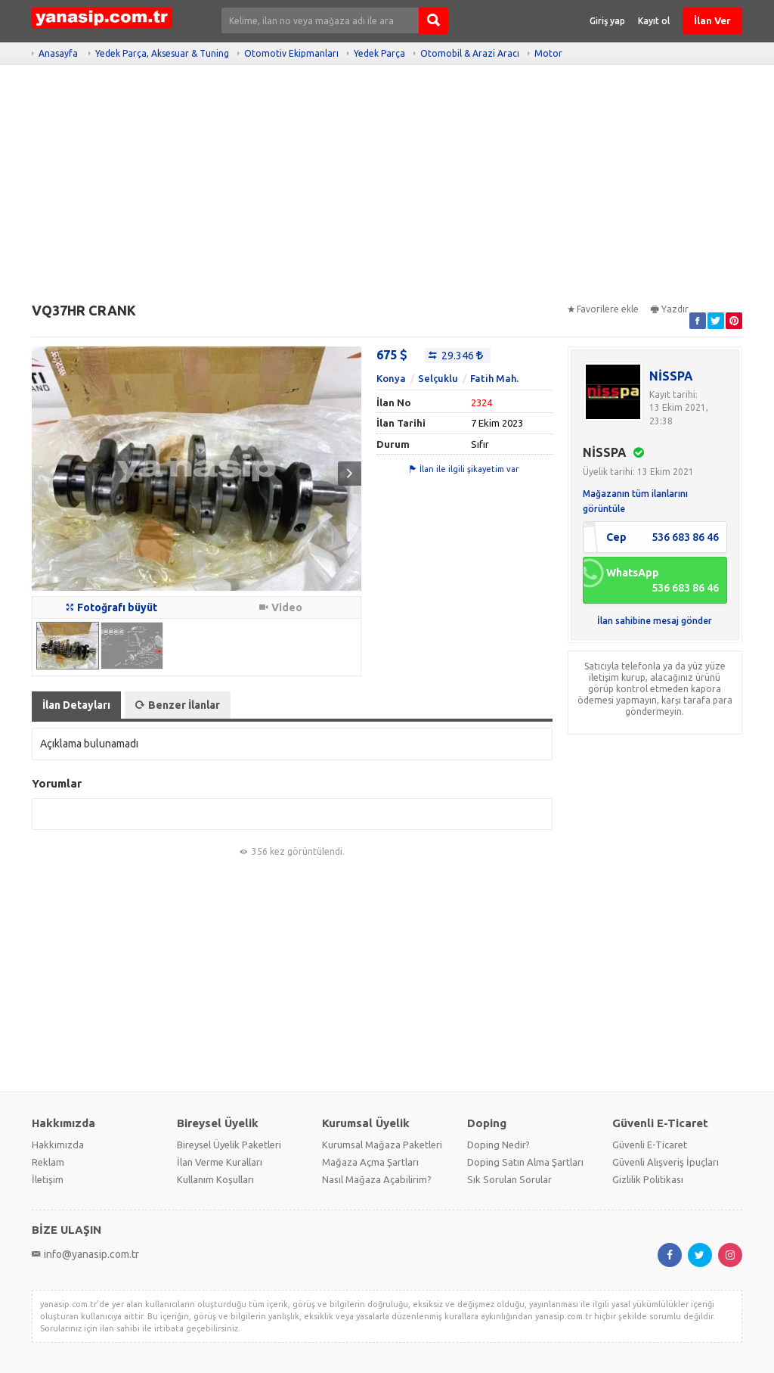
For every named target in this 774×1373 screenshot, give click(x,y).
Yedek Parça (379, 53)
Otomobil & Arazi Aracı (469, 53)
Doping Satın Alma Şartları (525, 1162)
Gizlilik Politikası (647, 1179)
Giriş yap (607, 21)
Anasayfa (58, 53)
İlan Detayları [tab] (76, 705)
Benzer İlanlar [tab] (177, 705)
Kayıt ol (654, 21)
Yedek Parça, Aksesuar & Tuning (162, 53)
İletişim (47, 1179)
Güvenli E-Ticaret (649, 1144)
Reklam (48, 1162)
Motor (548, 53)
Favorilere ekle (603, 309)
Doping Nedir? (498, 1144)
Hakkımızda (58, 1144)
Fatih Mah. (494, 378)
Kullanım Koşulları (215, 1179)
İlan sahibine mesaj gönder (654, 621)
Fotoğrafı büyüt (112, 607)
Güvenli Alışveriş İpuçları (665, 1162)
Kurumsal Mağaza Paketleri (382, 1144)
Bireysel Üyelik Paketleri (229, 1144)
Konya (391, 378)
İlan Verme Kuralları (219, 1162)
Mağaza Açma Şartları (370, 1162)
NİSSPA (671, 376)
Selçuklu (438, 378)
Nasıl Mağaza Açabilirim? (377, 1179)
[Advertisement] (387, 189)
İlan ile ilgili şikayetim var (464, 469)
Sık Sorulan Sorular (509, 1179)
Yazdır (670, 309)
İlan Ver (712, 20)
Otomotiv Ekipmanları (291, 53)
